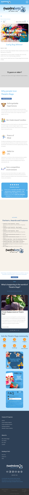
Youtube (4, 341)
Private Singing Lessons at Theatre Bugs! (13, 313)
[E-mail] (4, 345)
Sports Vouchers (24, 348)
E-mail (4, 347)
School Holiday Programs (7, 422)
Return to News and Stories (5, 19)
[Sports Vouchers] (24, 346)
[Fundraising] (14, 345)
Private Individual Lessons (7, 424)
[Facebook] (14, 339)
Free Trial (4, 454)
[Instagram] (24, 339)
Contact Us (4, 456)
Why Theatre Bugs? (5, 438)
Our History (4, 440)
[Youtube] (4, 339)
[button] (2, 190)
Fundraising (14, 347)
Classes (3, 420)
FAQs (3, 458)
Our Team (4, 442)
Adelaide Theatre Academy (7, 428)
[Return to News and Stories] (1, 16)
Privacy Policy (14, 490)
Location (3, 444)
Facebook (14, 341)
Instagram (25, 341)
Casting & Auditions (6, 426)
